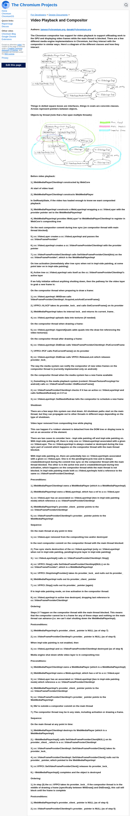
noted (19, 45)
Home (4, 11)
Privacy (5, 58)
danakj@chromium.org (79, 29)
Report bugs (7, 24)
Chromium (6, 13)
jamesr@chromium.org (53, 29)
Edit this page (13, 65)
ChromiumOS (8, 16)
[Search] (126, 5)
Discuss (5, 26)
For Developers (38, 15)
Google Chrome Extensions (9, 38)
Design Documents (58, 15)
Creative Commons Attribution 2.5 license (12, 49)
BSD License (9, 54)
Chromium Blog (9, 34)
